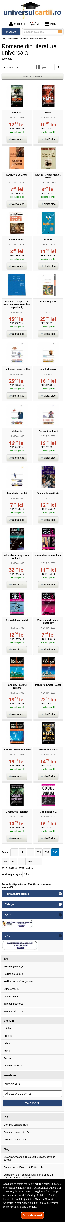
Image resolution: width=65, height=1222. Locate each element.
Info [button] (5, 958)
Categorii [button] (10, 904)
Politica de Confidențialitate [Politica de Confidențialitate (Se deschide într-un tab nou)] (17, 1199)
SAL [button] (7, 935)
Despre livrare (11, 996)
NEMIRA (14, 117)
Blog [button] (6, 1149)
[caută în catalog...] (39, 32)
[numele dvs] (32, 1084)
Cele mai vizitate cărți (15, 1139)
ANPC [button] (8, 914)
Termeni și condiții (13, 966)
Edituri (7, 1043)
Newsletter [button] (10, 1075)
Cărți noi (8, 1028)
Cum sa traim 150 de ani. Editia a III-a (24, 1167)
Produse (11, 31)
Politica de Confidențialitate (18, 981)
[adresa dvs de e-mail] (32, 1093)
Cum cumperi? (11, 988)
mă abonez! (32, 1103)
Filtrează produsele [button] (17, 893)
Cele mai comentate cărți (17, 1132)
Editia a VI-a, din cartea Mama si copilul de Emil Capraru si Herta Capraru (29, 1176)
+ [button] (60, 893)
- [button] (60, 914)
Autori (7, 1050)
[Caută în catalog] (60, 31)
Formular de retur (13, 1065)
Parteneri (8, 1058)
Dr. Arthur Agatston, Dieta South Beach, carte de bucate (29, 1158)
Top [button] (5, 1117)
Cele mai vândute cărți (16, 1124)
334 (47, 852)
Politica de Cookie (13, 974)
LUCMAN (13, 182)
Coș (35, 24)
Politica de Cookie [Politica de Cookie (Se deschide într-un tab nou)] (46, 1195)
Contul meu (17, 24)
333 (39, 852)
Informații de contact (14, 1011)
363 (30, 861)
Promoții (8, 1035)
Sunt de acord (32, 1215)
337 (14, 861)
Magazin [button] (8, 1020)
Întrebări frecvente (13, 1003)
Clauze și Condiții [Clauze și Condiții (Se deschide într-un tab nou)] (44, 1199)
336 (5, 861)
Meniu (50, 24)
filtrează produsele (32, 76)
